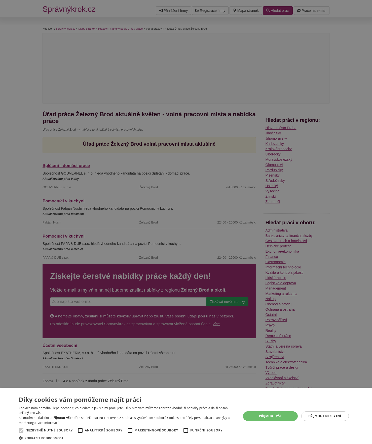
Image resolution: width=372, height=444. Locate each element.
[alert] (186, 222)
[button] (127, 437)
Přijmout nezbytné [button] (325, 416)
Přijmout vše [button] (270, 416)
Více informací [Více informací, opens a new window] (48, 423)
